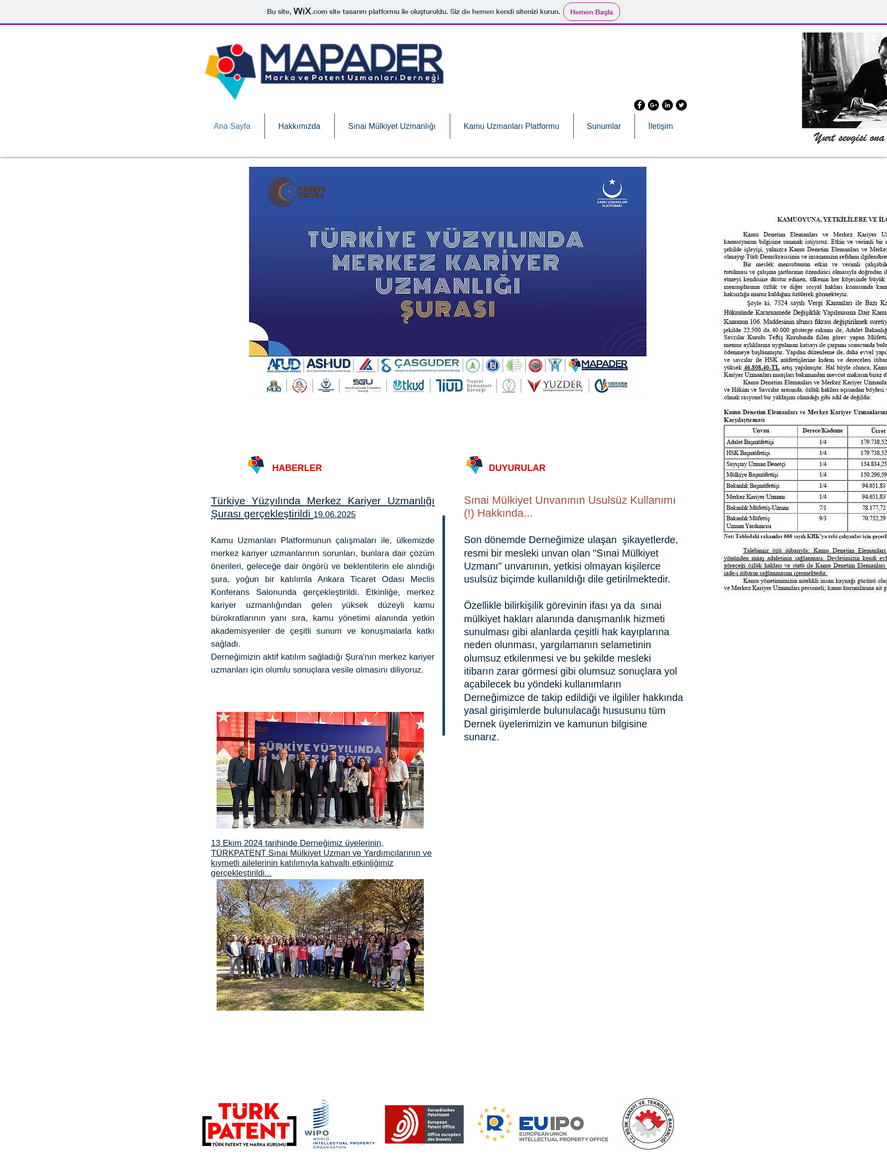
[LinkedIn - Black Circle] (667, 105)
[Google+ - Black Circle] (653, 105)
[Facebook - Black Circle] (639, 105)
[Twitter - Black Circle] (681, 105)
